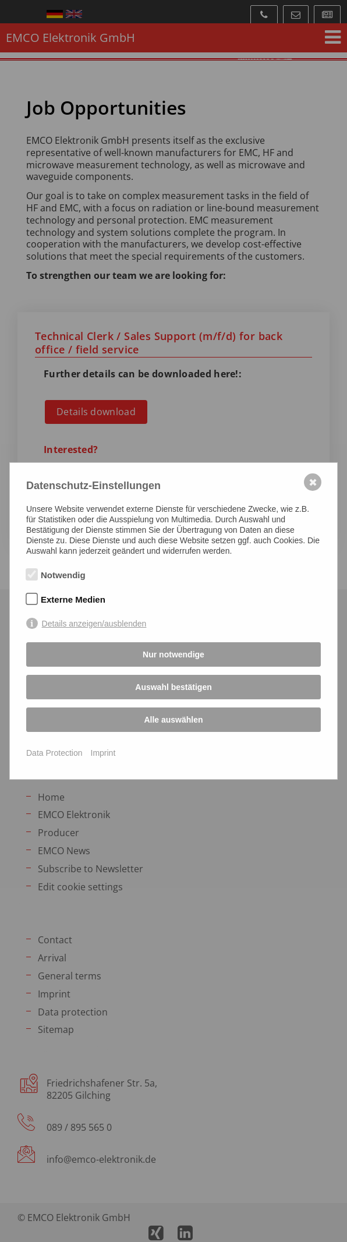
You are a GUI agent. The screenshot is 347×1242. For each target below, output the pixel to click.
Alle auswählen (173, 719)
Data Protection (54, 753)
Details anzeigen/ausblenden (94, 623)
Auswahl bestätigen (173, 687)
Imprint (103, 753)
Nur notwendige (173, 654)
